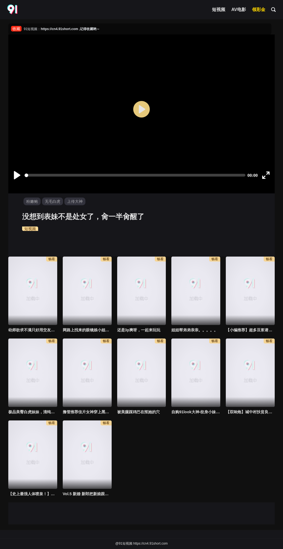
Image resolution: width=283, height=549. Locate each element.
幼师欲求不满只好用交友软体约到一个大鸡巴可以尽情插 (32, 330)
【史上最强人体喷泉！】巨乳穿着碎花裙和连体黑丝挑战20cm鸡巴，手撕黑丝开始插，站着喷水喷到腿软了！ (32, 494)
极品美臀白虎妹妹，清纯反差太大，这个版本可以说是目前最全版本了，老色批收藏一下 (32, 412)
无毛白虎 (52, 201)
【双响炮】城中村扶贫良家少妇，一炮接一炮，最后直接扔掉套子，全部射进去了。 (250, 412)
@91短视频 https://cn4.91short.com (141, 543)
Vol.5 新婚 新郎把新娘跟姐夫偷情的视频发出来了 (87, 494)
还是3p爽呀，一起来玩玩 (138, 330)
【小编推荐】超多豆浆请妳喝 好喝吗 (250, 330)
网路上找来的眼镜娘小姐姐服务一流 (87, 330)
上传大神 (75, 201)
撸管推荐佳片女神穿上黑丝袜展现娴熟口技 (87, 412)
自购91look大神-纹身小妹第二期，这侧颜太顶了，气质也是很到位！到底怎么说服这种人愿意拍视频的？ (195, 412)
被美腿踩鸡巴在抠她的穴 (138, 412)
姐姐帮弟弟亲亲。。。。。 (194, 330)
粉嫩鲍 (32, 201)
